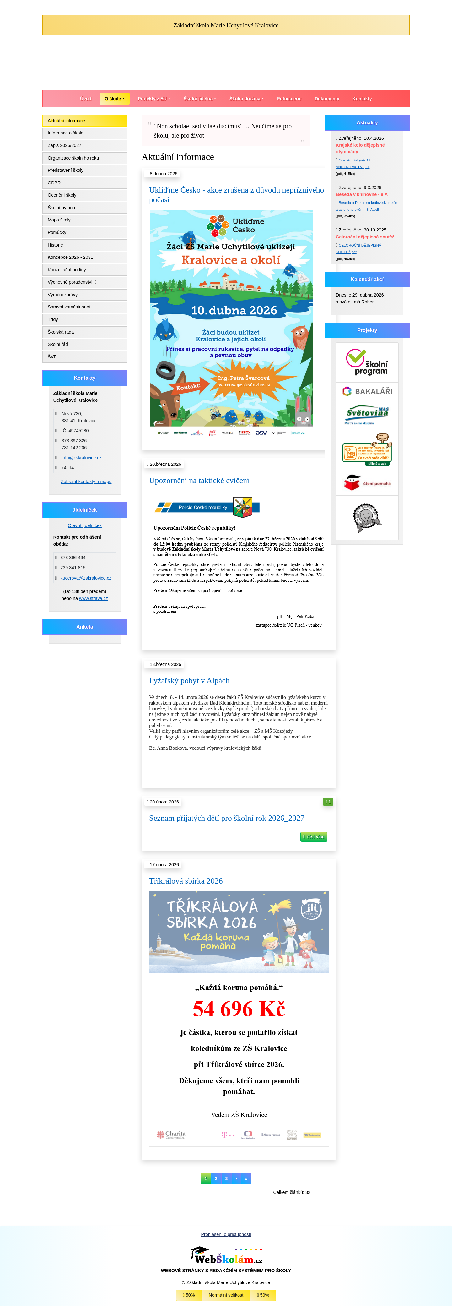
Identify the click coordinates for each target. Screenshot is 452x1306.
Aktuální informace (66, 120)
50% (189, 1295)
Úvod (85, 98)
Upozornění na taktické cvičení (199, 480)
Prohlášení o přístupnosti (226, 1234)
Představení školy (65, 170)
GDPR (54, 182)
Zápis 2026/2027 (64, 145)
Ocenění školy (62, 195)
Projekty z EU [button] (152, 98)
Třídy (53, 319)
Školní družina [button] (244, 98)
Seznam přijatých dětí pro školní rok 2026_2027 (226, 818)
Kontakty (362, 98)
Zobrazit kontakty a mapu (86, 481)
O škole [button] (113, 98)
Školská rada (61, 332)
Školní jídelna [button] (198, 98)
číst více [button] (314, 836)
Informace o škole (65, 132)
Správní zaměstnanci (69, 306)
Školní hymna (61, 207)
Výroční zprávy (63, 294)
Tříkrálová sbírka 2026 (186, 880)
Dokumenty (327, 98)
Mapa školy (59, 219)
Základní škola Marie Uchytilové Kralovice (226, 25)
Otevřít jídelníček (85, 525)
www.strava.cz (93, 598)
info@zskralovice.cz (81, 457)
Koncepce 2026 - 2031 (70, 257)
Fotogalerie (289, 98)
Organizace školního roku (73, 158)
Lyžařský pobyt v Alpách (189, 680)
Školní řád (58, 344)
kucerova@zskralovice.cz (85, 577)
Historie (55, 245)
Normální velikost (226, 1295)
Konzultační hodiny (67, 269)
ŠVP (52, 356)
